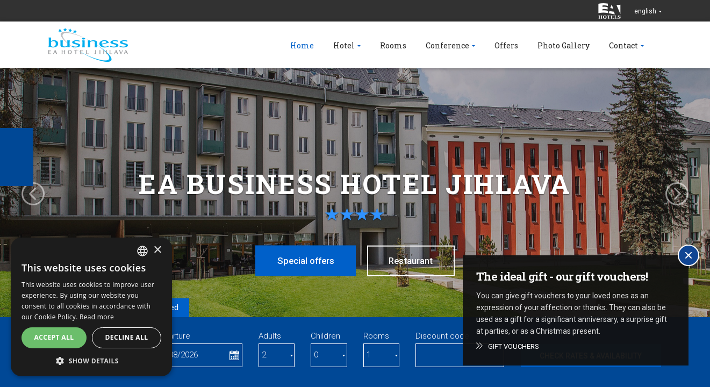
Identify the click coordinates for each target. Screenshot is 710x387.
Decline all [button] (126, 337)
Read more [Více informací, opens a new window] (97, 316)
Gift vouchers (513, 346)
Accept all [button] (54, 337)
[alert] (91, 307)
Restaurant (413, 260)
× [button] (157, 250)
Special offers (303, 260)
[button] (91, 360)
